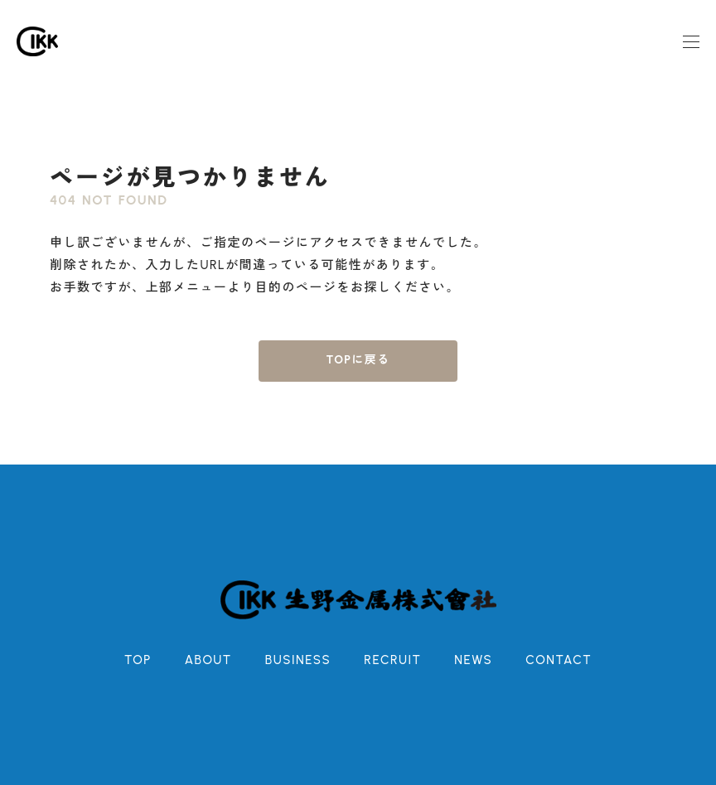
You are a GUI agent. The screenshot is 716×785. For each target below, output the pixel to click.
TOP (138, 660)
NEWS (473, 660)
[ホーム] (37, 40)
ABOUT (208, 660)
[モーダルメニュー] (691, 41)
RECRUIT (392, 660)
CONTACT (558, 660)
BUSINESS (298, 660)
